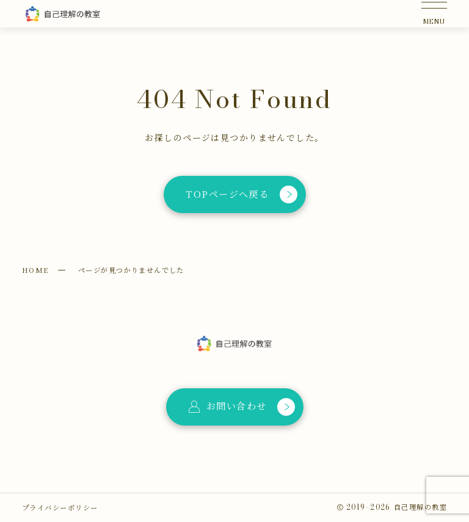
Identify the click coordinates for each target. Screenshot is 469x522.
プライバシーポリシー (60, 507)
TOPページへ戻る (241, 194)
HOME (35, 270)
